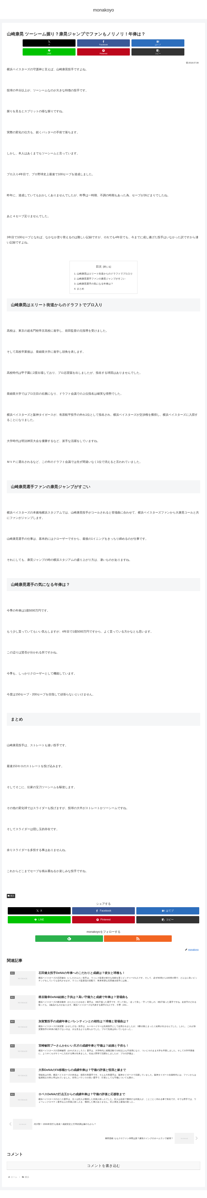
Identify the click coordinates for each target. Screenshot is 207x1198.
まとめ (79, 280)
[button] (184, 43)
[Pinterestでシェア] (152, 43)
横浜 (11, 888)
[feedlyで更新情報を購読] (100, 931)
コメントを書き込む (103, 1159)
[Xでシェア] (22, 43)
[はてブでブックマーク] (87, 43)
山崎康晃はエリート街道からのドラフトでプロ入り (105, 264)
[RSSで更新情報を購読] (107, 931)
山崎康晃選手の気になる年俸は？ (94, 275)
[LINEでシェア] (119, 43)
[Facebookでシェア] (54, 43)
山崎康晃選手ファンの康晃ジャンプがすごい (101, 270)
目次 (99, 257)
